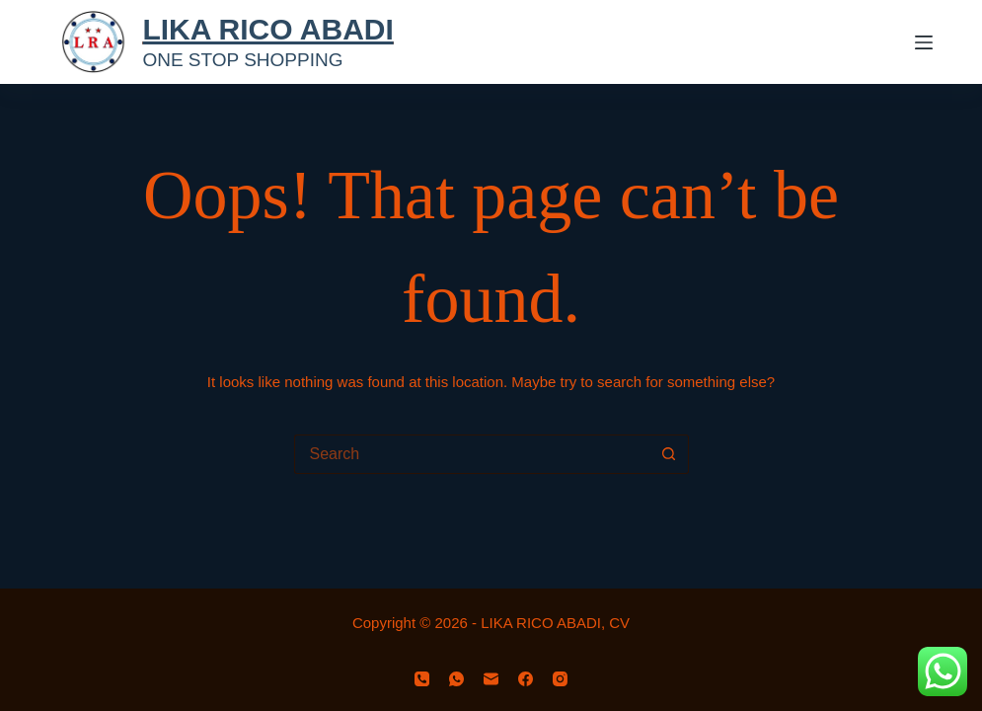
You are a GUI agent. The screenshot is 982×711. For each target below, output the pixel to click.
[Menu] (924, 42)
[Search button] (669, 454)
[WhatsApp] (456, 679)
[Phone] (422, 679)
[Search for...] (471, 454)
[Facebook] (525, 679)
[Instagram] (560, 679)
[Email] (491, 679)
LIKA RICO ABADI (267, 29)
